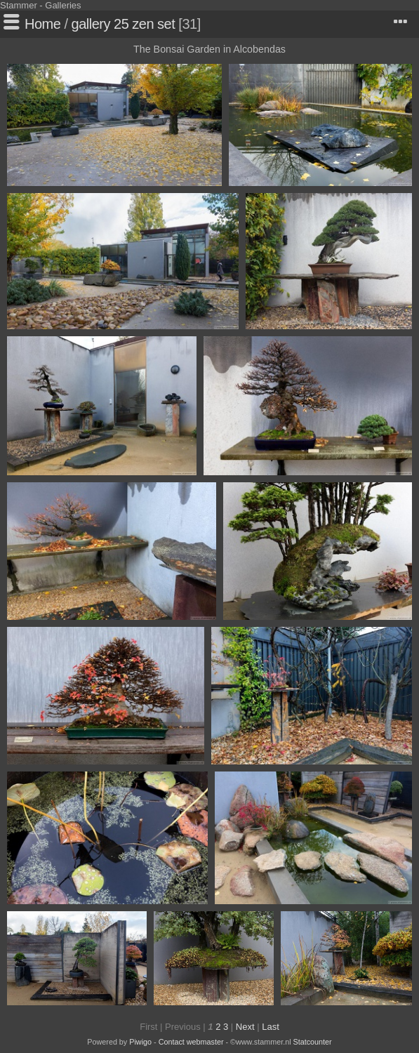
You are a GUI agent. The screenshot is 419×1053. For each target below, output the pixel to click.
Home (42, 24)
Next (245, 1026)
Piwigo (140, 1042)
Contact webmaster (191, 1042)
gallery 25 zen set (123, 24)
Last (270, 1026)
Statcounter (312, 1042)
